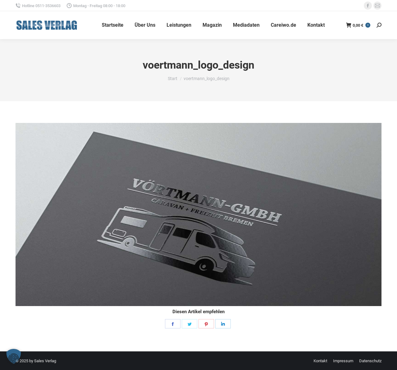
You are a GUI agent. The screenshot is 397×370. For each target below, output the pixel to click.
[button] (13, 356)
